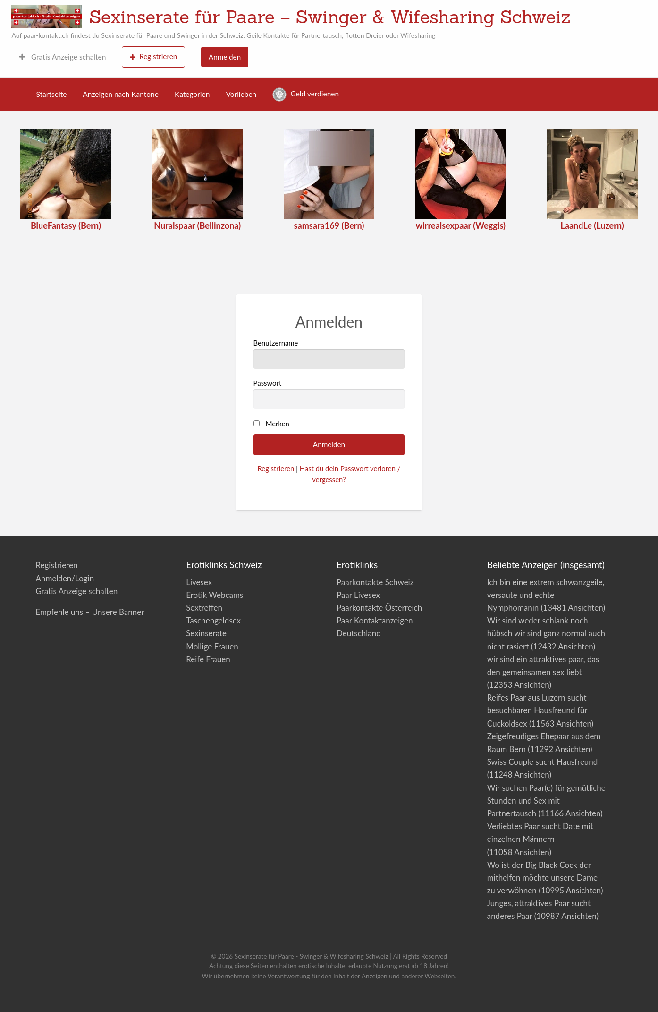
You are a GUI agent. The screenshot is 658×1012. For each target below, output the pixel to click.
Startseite (51, 94)
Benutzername (329, 353)
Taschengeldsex (213, 620)
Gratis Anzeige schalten (62, 56)
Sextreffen (204, 608)
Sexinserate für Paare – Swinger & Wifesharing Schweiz (329, 16)
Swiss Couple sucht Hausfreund (542, 762)
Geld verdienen (305, 94)
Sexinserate (206, 633)
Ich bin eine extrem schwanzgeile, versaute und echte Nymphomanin (546, 595)
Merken (277, 423)
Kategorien (192, 94)
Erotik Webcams (214, 595)
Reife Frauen (208, 659)
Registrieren (153, 56)
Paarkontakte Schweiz (375, 582)
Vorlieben (241, 94)
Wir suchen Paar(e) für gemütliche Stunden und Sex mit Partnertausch (546, 800)
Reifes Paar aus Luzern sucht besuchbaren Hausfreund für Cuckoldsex (537, 710)
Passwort (329, 394)
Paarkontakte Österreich (379, 608)
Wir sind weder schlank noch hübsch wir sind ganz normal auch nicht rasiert (546, 633)
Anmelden (225, 56)
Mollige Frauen (212, 646)
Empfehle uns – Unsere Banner (89, 612)
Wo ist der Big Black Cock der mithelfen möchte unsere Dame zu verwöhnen (542, 877)
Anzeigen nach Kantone (121, 94)
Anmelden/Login (64, 578)
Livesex (199, 582)
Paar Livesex (358, 595)
